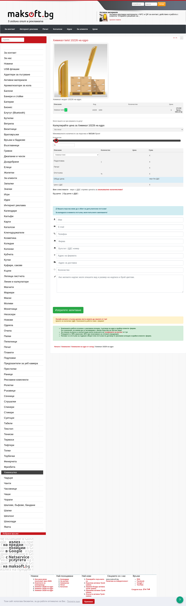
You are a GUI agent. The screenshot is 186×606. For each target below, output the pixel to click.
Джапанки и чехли (14, 156)
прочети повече (115, 20)
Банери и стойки (13, 96)
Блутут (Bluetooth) (14, 112)
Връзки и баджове (14, 140)
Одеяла (8, 325)
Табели (8, 423)
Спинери (9, 407)
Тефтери (9, 445)
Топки (7, 450)
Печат (45, 29)
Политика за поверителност (117, 581)
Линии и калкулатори (16, 281)
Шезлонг (9, 516)
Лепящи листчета (14, 276)
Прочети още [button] (73, 601)
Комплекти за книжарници (40, 584)
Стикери (9, 412)
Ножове (8, 319)
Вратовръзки (11, 134)
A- (176, 38)
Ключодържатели (14, 232)
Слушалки (10, 401)
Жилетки (9, 172)
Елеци (7, 167)
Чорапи (8, 499)
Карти (7, 221)
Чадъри (8, 477)
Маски (7, 298)
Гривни (8, 150)
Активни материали (109, 12)
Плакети (9, 352)
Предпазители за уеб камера (21, 363)
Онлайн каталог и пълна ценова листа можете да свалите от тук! (81, 319)
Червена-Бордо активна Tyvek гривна (95, 588)
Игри (7, 194)
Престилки (10, 368)
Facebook (140, 581)
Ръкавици (9, 390)
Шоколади (10, 521)
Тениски (8, 434)
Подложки (10, 358)
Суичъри (9, 417)
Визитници (10, 129)
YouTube (140, 585)
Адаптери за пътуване (17, 74)
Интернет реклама (29, 29)
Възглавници (11, 145)
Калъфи (8, 216)
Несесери (9, 314)
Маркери (9, 292)
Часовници (10, 488)
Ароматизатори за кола (17, 85)
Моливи (8, 303)
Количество (57, 138)
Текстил (8, 428)
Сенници (9, 396)
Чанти (7, 483)
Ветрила (9, 123)
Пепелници (10, 341)
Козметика (10, 238)
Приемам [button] (88, 602)
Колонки (9, 249)
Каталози (57, 29)
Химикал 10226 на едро (44, 587)
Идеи (69, 29)
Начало (57, 347)
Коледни (9, 243)
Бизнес (8, 107)
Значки (8, 189)
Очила (8, 330)
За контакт (10, 29)
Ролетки (8, 385)
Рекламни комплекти (16, 379)
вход (161, 4)
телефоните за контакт (114, 332)
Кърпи (7, 270)
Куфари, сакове (13, 265)
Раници (8, 374)
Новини (8, 63)
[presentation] (73, 300)
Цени (95, 29)
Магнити (9, 287)
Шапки (8, 510)
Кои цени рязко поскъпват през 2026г (43, 580)
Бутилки (8, 118)
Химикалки (10, 472)
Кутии (7, 259)
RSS (138, 579)
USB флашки (11, 69)
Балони (8, 90)
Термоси (9, 439)
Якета (7, 526)
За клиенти (82, 29)
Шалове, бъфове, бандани (19, 505)
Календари (10, 210)
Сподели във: (137, 589)
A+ (174, 38)
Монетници (10, 308)
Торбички (9, 456)
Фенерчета (10, 461)
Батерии (9, 101)
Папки (7, 336)
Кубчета (8, 254)
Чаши (7, 494)
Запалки (9, 183)
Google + (140, 583)
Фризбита (9, 466)
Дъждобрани (11, 161)
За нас (8, 58)
